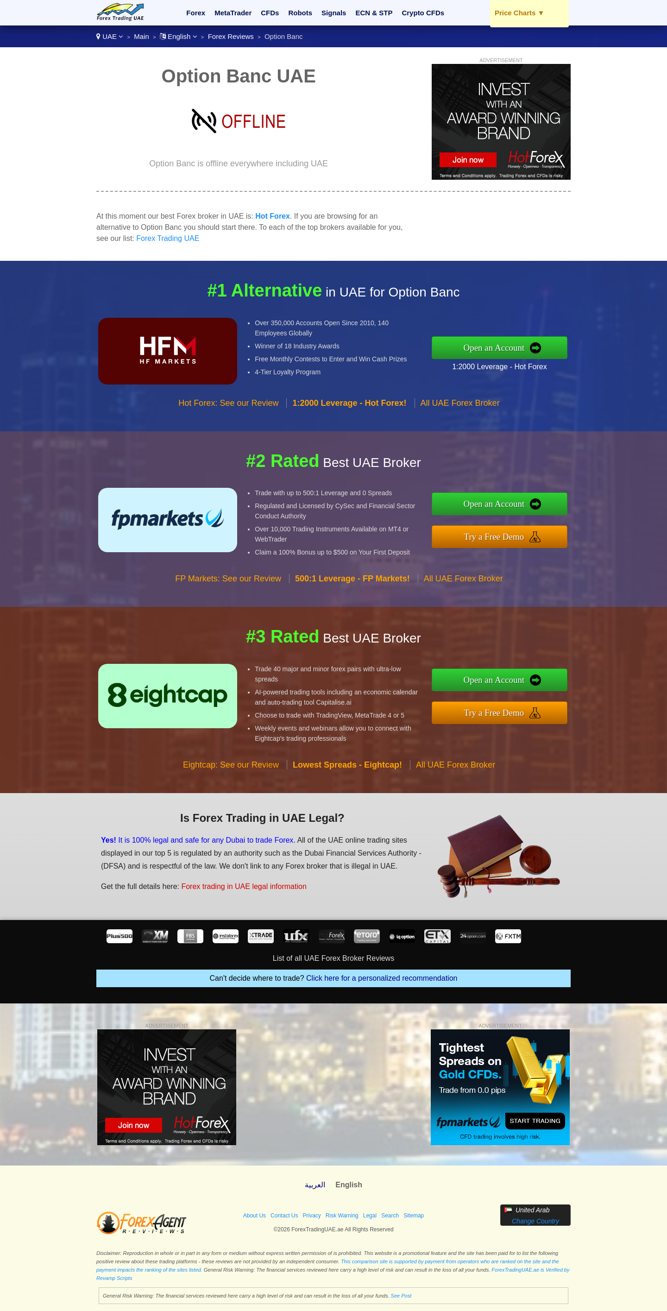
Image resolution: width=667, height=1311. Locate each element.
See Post (401, 1295)
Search (390, 1215)
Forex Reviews (231, 36)
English (178, 36)
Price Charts (519, 13)
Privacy (311, 1215)
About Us (254, 1215)
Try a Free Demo (494, 537)
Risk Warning (342, 1215)
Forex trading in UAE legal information (243, 886)
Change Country (535, 1221)
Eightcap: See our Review (231, 764)
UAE (109, 36)
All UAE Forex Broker (460, 403)
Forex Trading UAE (167, 238)
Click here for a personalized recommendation (381, 978)
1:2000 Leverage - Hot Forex (499, 367)
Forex (195, 13)
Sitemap (413, 1215)
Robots (300, 13)
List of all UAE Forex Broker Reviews (333, 958)
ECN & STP (373, 13)
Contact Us (284, 1215)
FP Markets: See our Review (228, 578)
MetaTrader (233, 13)
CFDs (270, 13)
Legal (370, 1215)
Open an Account (493, 348)
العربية (315, 1185)
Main (141, 36)
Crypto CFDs (423, 13)
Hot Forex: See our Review (228, 403)
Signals (333, 13)
